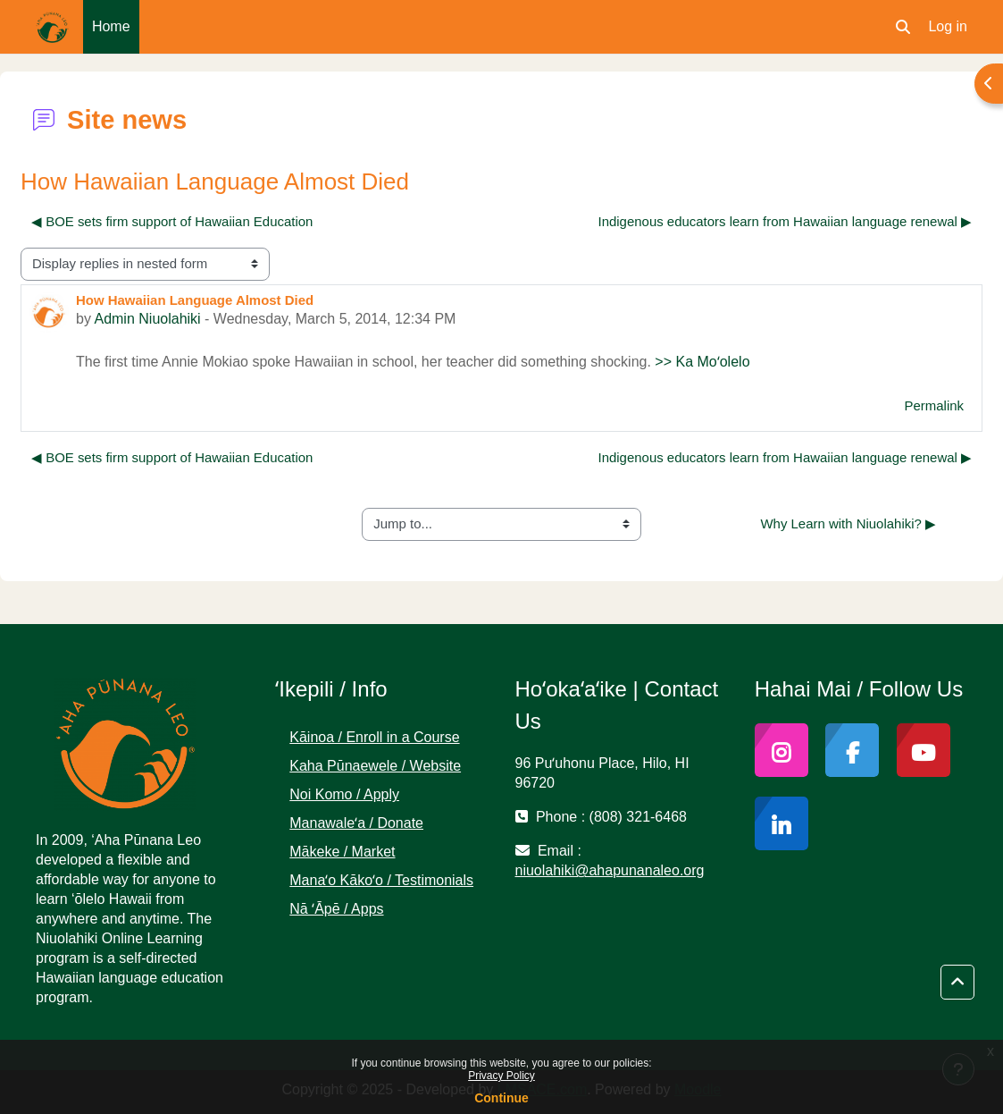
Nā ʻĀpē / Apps (336, 908)
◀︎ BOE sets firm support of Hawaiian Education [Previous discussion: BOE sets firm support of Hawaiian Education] (172, 221)
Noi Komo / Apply (344, 794)
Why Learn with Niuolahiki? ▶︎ (848, 523)
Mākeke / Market (342, 851)
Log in (947, 26)
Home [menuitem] (111, 26)
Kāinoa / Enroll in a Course (374, 737)
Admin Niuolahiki (147, 318)
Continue (501, 1098)
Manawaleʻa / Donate (356, 823)
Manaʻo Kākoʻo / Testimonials (381, 880)
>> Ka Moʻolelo (702, 361)
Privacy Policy (501, 1075)
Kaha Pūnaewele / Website (375, 765)
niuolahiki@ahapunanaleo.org (610, 870)
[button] (903, 27)
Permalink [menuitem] (934, 405)
